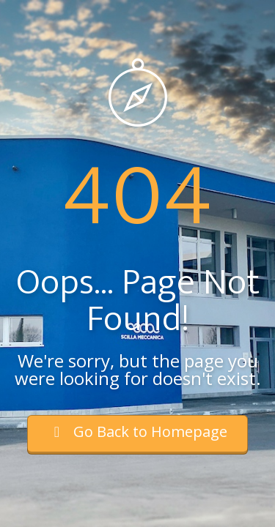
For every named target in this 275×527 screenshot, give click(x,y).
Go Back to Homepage (137, 431)
